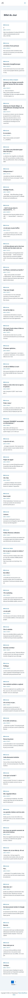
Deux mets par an (8, 945)
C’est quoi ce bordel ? (9, 775)
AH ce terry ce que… (9, 702)
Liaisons (5, 514)
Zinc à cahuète (7, 629)
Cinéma (11, 79)
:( (3, 27)
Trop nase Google (8, 290)
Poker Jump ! (7, 403)
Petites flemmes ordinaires (11, 533)
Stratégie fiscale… (8, 190)
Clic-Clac (6, 478)
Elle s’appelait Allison (9, 794)
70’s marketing (7, 593)
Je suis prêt (6, 611)
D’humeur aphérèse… (9, 348)
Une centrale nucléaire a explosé (13, 684)
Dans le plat (6, 496)
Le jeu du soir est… (9, 441)
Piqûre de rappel (8, 459)
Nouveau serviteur (8, 648)
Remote (5, 925)
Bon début (6, 573)
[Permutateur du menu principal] (25, 3)
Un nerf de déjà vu (8, 310)
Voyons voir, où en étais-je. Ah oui (13, 850)
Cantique (6, 965)
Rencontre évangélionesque (11, 64)
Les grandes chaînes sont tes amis (13, 812)
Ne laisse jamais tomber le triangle (13, 907)
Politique (6, 666)
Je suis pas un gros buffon (11, 228)
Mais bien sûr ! (7, 887)
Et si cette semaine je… (10, 721)
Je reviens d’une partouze (11, 46)
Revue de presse (8, 739)
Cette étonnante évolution (11, 757)
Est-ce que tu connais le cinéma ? (13, 551)
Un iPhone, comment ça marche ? (13, 270)
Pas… (5, 868)
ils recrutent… (7, 133)
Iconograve (15, 79)
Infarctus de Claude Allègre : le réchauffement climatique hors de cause (13, 107)
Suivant (14, 984)
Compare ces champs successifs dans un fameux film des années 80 (13, 84)
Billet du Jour (6, 25)
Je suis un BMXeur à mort (11, 366)
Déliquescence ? (8, 171)
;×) (2, 3)
